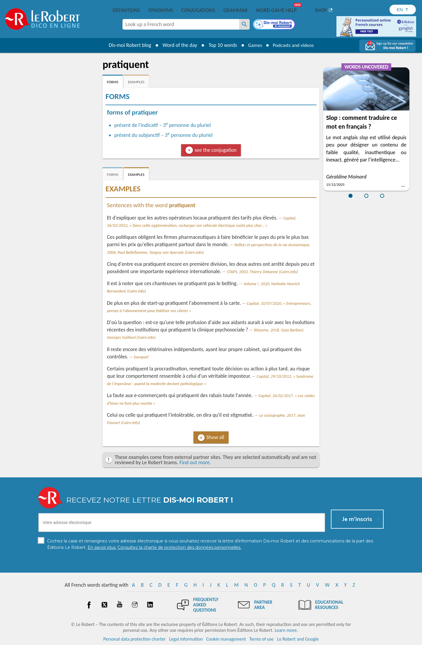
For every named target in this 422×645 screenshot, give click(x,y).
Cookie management (226, 639)
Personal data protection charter (134, 639)
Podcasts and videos (294, 45)
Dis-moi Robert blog (127, 45)
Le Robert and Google (298, 639)
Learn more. (286, 630)
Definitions (126, 10)
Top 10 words (220, 45)
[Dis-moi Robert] (275, 25)
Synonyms (160, 10)
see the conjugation (215, 150)
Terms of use (261, 639)
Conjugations (198, 10)
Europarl (141, 357)
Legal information (186, 639)
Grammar (235, 10)
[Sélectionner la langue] (402, 9)
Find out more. (195, 462)
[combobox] (180, 24)
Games (253, 45)
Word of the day (177, 45)
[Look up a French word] (244, 24)
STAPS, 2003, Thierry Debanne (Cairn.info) (262, 271)
